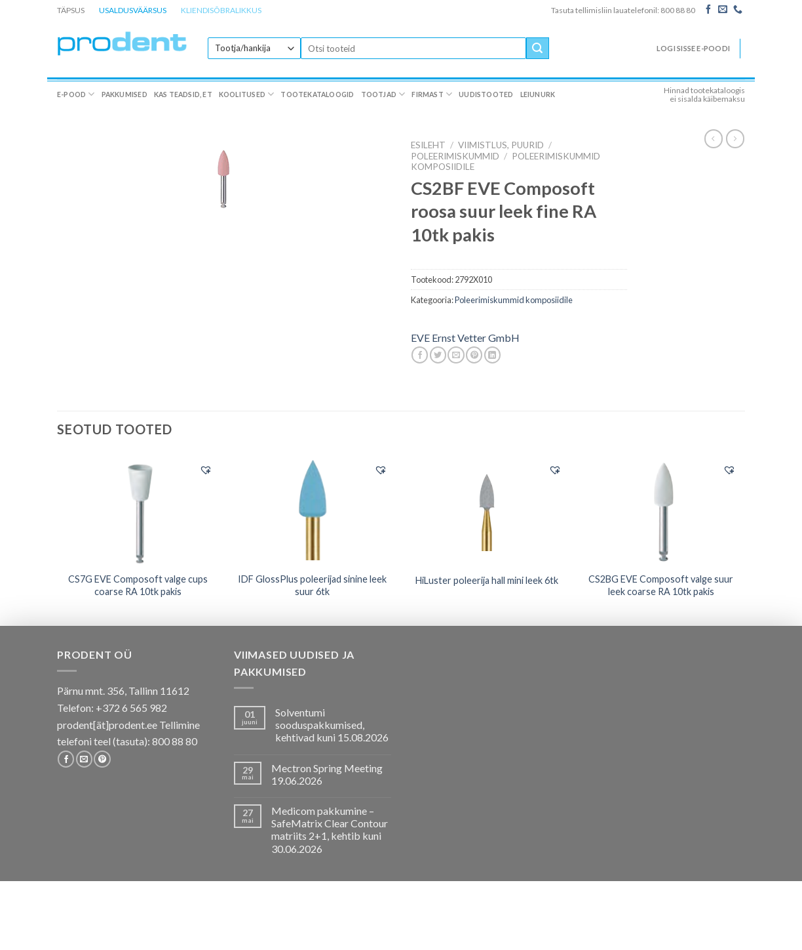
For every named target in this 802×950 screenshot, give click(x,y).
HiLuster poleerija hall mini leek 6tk (486, 580)
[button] (206, 470)
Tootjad (383, 94)
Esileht (428, 145)
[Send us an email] (722, 10)
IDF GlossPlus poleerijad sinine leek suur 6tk (312, 585)
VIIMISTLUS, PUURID (501, 145)
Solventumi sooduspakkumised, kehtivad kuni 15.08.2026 (332, 724)
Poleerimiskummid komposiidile (514, 300)
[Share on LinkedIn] (492, 354)
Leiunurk (538, 94)
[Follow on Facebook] (708, 10)
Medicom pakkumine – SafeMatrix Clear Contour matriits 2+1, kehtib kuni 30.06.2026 (329, 829)
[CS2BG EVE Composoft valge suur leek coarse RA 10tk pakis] (661, 509)
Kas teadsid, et (183, 94)
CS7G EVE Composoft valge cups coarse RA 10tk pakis (138, 585)
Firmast (431, 94)
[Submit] (537, 48)
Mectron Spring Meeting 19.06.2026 (327, 774)
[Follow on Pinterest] (102, 759)
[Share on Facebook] (419, 354)
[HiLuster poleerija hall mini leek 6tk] (486, 509)
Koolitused (247, 94)
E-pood (76, 94)
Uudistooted (486, 94)
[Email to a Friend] (456, 354)
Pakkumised (124, 94)
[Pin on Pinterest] (474, 354)
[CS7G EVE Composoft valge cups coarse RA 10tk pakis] (138, 509)
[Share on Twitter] (438, 354)
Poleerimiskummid (455, 156)
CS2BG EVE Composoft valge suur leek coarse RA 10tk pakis (660, 585)
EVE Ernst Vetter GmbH (465, 337)
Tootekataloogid (317, 94)
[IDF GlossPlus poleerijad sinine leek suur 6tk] (312, 509)
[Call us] (737, 10)
